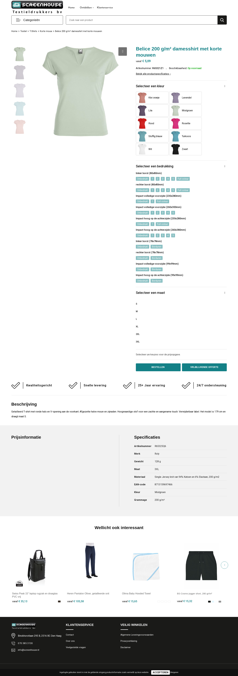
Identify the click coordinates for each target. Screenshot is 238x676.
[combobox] (142, 20)
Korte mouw (46, 31)
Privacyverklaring (129, 628)
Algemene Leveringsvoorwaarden (137, 622)
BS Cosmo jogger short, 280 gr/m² (195, 581)
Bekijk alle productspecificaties (153, 73)
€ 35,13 (19, 588)
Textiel (23, 31)
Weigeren (174, 672)
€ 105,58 (75, 588)
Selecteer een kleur (150, 86)
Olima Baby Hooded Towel (136, 581)
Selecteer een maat (150, 280)
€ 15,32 (184, 588)
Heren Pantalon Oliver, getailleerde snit (88, 581)
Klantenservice (105, 8)
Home (71, 8)
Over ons (70, 628)
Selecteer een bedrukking (154, 153)
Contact (70, 622)
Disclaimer (126, 635)
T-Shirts (33, 31)
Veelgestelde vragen (76, 635)
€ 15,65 (129, 588)
